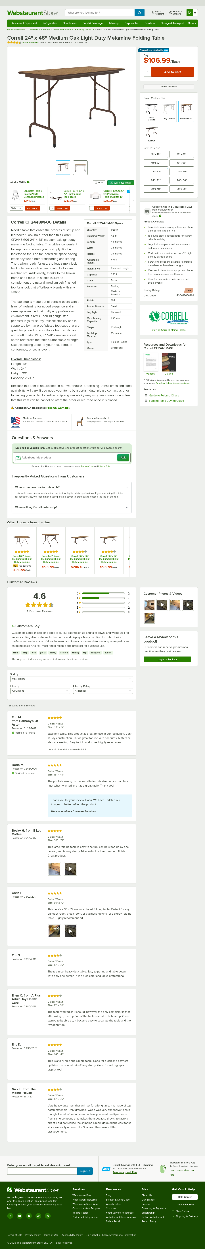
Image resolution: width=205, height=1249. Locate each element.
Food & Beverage (93, 23)
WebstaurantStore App (85, 1204)
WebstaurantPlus (81, 1195)
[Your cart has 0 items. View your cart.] (192, 12)
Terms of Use (87, 466)
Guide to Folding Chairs (171, 395)
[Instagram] (10, 1216)
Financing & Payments (154, 1208)
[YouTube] (19, 1216)
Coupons (111, 1208)
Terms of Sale (14, 1235)
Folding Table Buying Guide (171, 400)
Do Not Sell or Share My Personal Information (111, 1235)
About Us (147, 1195)
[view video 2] (162, 605)
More (192, 23)
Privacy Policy (105, 466)
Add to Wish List (169, 86)
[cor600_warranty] (151, 364)
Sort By (14, 674)
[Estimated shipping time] (160, 215)
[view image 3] (175, 605)
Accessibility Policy (72, 1235)
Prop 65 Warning (57, 407)
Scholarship (148, 1212)
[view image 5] (149, 618)
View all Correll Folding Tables (169, 330)
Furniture (150, 23)
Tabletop (113, 23)
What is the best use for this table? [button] (37, 487)
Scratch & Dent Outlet (118, 1199)
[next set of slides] (133, 200)
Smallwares (70, 23)
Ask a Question (120, 182)
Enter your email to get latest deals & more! (38, 1165)
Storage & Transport (172, 23)
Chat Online (180, 1211)
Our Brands (148, 1199)
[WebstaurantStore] (37, 1190)
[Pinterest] (48, 1216)
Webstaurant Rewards (84, 1199)
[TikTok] (38, 1216)
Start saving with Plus (125, 1172)
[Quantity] (148, 72)
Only (146, 55)
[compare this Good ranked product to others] (188, 290)
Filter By (15, 686)
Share (99, 182)
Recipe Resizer (80, 1212)
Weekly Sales (113, 1204)
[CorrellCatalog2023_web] (169, 364)
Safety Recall (113, 1221)
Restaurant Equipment (24, 23)
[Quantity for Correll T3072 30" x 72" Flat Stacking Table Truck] (52, 208)
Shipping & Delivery (185, 1216)
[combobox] (100, 12)
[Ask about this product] (71, 458)
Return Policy (149, 1221)
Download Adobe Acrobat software (173, 383)
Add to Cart (32, 208)
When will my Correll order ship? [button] (36, 507)
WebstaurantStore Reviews (121, 1217)
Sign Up (85, 1171)
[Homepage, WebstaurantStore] (33, 12)
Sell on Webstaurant (153, 1217)
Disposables (132, 23)
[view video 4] (188, 605)
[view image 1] (149, 605)
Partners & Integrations (85, 1217)
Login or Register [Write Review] (167, 659)
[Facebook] (29, 1216)
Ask (123, 457)
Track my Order (185, 1204)
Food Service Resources (120, 1212)
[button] (63, 167)
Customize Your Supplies (86, 1208)
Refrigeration (50, 23)
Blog (108, 1195)
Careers (146, 1204)
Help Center (185, 1196)
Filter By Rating (81, 686)
